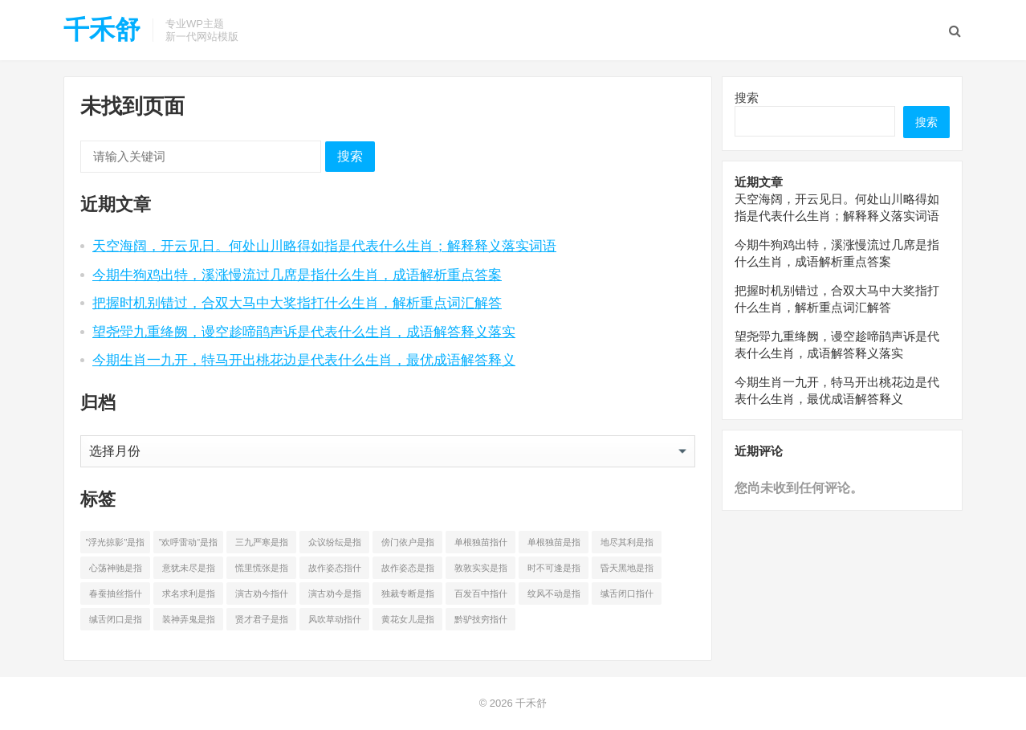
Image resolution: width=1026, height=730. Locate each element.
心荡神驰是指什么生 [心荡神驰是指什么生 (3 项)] (115, 571)
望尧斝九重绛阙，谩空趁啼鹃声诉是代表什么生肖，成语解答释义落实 (303, 331)
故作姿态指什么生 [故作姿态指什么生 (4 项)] (334, 571)
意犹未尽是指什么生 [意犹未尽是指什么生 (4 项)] (188, 571)
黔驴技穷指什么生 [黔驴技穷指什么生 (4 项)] (480, 622)
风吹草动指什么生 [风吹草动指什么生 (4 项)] (334, 622)
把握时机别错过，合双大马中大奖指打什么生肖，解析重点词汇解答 (297, 303)
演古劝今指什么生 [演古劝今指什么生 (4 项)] (261, 597)
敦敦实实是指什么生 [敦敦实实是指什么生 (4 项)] (480, 571)
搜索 (350, 156)
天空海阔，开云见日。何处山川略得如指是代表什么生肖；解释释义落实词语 (324, 246)
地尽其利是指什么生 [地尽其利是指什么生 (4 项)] (627, 545)
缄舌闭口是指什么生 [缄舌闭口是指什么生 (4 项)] (115, 622)
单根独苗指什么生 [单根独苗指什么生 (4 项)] (480, 545)
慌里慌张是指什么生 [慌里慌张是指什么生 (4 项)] (261, 571)
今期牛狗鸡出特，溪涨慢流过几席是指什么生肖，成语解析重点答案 (297, 274)
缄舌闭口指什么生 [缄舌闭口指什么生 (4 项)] (627, 597)
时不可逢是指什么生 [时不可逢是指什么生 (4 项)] (553, 571)
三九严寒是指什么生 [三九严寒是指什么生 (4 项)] (261, 545)
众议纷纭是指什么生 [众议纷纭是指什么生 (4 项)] (334, 545)
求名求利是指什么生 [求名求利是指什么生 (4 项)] (188, 597)
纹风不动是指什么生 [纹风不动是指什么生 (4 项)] (553, 597)
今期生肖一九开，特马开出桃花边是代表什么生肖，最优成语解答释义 (303, 360)
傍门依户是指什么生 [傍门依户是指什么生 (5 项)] (407, 545)
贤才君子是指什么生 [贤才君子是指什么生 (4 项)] (261, 622)
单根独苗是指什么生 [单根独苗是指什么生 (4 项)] (553, 545)
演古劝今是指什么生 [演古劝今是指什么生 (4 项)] (334, 597)
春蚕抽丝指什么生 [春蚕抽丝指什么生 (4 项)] (115, 597)
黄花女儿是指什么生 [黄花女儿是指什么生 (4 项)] (407, 622)
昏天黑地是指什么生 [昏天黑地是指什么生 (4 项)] (627, 571)
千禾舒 (101, 29)
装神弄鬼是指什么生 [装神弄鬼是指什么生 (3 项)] (188, 622)
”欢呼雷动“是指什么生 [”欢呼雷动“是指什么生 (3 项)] (188, 545)
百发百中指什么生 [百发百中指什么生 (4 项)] (480, 597)
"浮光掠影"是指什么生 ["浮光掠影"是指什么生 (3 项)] (115, 545)
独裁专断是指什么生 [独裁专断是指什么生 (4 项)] (407, 597)
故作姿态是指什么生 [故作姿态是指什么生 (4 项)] (407, 571)
